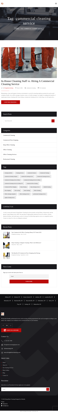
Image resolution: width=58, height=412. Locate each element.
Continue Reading (10, 102)
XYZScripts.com (35, 411)
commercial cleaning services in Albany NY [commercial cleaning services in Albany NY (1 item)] (14, 183)
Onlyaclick (14, 244)
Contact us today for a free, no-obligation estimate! (15, 218)
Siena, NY (51, 300)
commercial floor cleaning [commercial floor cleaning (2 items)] (32, 183)
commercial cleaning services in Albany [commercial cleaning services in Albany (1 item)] (32, 180)
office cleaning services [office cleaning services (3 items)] (24, 194)
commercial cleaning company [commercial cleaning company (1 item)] (11, 176)
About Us (5, 365)
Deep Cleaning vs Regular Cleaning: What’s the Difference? (26, 242)
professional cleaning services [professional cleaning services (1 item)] (39, 194)
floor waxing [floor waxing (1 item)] (17, 190)
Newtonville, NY (18, 300)
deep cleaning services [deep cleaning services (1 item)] (35, 187)
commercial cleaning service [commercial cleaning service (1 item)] (27, 176)
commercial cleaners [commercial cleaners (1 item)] (32, 172)
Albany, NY (8, 297)
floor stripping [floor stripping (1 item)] (8, 190)
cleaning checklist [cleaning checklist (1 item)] (8, 172)
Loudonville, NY (49, 297)
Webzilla (23, 399)
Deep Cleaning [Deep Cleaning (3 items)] (23, 187)
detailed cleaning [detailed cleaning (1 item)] (47, 187)
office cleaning (7, 149)
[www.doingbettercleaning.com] (2, 353)
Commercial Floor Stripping (10, 140)
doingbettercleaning (8, 88)
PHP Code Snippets (23, 411)
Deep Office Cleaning (9, 145)
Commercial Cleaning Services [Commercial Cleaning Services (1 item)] (43, 176)
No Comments (42, 88)
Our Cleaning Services (8, 367)
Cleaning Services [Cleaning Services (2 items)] (19, 172)
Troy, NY (19, 304)
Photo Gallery (6, 370)
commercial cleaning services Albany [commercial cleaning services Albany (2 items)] (12, 180)
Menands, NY (7, 300)
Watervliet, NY (37, 304)
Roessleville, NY (30, 300)
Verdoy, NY (27, 304)
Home (17, 28)
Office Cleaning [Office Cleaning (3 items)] (37, 190)
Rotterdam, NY (41, 300)
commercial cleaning (31, 88)
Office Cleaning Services (10, 154)
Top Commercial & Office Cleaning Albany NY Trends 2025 (26, 232)
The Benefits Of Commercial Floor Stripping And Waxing (26, 253)
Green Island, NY (27, 297)
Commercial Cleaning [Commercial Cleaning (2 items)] (44, 172)
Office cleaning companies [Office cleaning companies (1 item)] (10, 194)
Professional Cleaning (9, 159)
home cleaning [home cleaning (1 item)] (27, 190)
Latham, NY (38, 297)
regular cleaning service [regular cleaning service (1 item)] (9, 197)
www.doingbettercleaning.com (12, 352)
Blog (4, 372)
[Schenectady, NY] (2, 349)
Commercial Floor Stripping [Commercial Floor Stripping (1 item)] (10, 187)
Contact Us (5, 375)
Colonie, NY (17, 297)
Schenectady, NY (8, 348)
